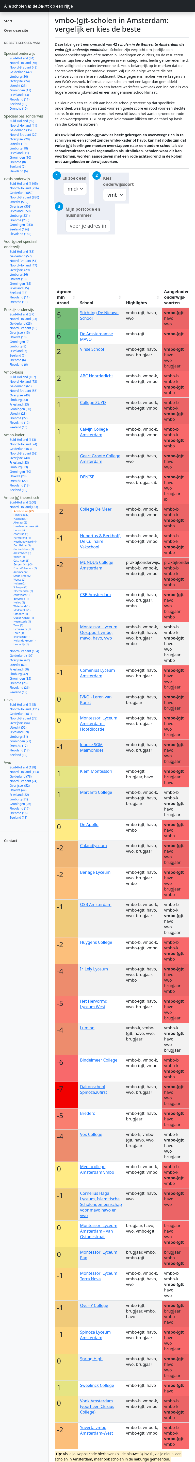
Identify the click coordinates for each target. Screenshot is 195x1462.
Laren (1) (18, 633)
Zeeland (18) (18, 692)
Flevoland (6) (19, 171)
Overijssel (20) (20, 139)
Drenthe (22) (18, 418)
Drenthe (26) (18, 683)
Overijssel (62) (20, 660)
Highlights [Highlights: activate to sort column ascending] (136, 303)
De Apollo (89, 824)
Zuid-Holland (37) (22, 314)
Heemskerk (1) (22, 629)
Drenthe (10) (18, 108)
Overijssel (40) (20, 395)
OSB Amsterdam (95, 904)
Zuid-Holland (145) (23, 704)
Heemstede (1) (22, 621)
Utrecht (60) (18, 665)
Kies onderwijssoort (116, 181)
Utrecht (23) (18, 85)
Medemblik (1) (21, 610)
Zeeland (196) (19, 229)
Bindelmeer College (98, 1060)
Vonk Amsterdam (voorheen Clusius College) (97, 1406)
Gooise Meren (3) (23, 549)
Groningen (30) (20, 409)
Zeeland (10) (18, 104)
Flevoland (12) (19, 423)
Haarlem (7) (20, 518)
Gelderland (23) (20, 323)
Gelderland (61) (20, 386)
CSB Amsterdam (95, 594)
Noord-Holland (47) (23, 265)
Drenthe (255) (19, 220)
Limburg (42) (19, 674)
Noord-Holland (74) (23, 444)
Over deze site (16, 30)
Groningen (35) (20, 678)
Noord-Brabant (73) (23, 718)
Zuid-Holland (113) (23, 440)
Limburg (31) (19, 736)
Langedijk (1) (21, 644)
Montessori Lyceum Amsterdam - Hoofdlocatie (98, 723)
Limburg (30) (19, 76)
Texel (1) (18, 625)
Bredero (87, 1113)
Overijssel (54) (20, 723)
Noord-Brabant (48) (23, 67)
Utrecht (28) (18, 413)
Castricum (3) (21, 560)
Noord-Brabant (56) (23, 391)
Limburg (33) (19, 400)
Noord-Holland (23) (23, 319)
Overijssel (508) (20, 206)
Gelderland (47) (20, 72)
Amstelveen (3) (22, 553)
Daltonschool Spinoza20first (93, 1089)
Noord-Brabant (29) (23, 134)
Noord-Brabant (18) (23, 328)
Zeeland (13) (18, 293)
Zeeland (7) (17, 166)
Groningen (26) (20, 804)
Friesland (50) (19, 669)
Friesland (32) (19, 795)
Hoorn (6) (19, 530)
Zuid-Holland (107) (23, 377)
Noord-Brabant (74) (23, 781)
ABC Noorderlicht (96, 376)
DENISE (87, 477)
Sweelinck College (97, 1385)
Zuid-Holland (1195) (24, 183)
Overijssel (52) (20, 785)
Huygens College (96, 942)
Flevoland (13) (19, 485)
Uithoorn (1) (20, 614)
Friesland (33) (19, 404)
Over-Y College (94, 1305)
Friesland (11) (19, 153)
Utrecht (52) (18, 727)
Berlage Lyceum (95, 872)
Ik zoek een (74, 178)
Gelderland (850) (21, 193)
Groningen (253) (21, 225)
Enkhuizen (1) (21, 636)
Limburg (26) (19, 274)
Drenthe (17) (18, 746)
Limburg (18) (19, 148)
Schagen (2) (20, 587)
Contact (10, 840)
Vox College (91, 1134)
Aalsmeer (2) (20, 572)
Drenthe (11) (18, 302)
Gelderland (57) (20, 256)
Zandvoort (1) (21, 595)
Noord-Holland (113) (24, 772)
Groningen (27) (20, 741)
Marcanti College (96, 792)
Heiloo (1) (19, 602)
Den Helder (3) (22, 545)
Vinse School (92, 349)
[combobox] (88, 226)
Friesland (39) (19, 732)
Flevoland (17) (19, 750)
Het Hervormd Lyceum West (93, 1004)
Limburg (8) (18, 346)
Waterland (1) (21, 606)
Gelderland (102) (21, 655)
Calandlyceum (93, 845)
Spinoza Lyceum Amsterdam (95, 1334)
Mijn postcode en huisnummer (83, 212)
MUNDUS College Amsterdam (96, 565)
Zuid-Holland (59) (22, 121)
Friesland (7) (18, 351)
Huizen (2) (19, 583)
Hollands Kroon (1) (24, 640)
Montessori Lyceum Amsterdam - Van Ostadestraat (98, 1231)
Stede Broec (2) (22, 576)
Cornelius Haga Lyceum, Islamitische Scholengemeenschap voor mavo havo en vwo (101, 1204)
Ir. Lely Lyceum (94, 969)
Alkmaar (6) (20, 522)
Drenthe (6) (18, 360)
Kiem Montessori (96, 771)
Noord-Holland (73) (23, 381)
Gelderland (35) (20, 130)
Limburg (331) (20, 215)
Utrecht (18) (18, 279)
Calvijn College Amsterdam (94, 432)
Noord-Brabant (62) (23, 453)
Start (8, 21)
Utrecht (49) (18, 790)
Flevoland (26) (19, 687)
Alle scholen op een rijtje (26, 6)
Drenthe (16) (18, 813)
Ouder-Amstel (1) (23, 617)
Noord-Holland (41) (23, 125)
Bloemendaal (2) (23, 591)
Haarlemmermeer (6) (26, 526)
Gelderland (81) (20, 714)
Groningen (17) (20, 90)
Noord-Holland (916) (24, 188)
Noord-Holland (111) (24, 709)
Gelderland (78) (20, 776)
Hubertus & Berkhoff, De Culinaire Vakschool (100, 541)
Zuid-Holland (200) (23, 502)
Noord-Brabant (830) (24, 197)
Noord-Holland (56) (23, 63)
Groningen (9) (19, 342)
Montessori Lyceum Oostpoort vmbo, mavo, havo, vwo (98, 632)
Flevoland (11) (19, 99)
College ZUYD (93, 402)
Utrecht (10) (18, 337)
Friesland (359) (20, 211)
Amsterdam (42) (24, 511)
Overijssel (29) (20, 270)
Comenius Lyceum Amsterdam (97, 673)
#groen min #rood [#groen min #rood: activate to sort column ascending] (64, 297)
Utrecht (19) (18, 144)
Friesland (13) (19, 95)
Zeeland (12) (18, 755)
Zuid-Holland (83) (22, 251)
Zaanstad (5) (20, 534)
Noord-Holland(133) (24, 507)
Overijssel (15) (20, 332)
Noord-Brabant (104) (24, 651)
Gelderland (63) (20, 449)
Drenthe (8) (18, 162)
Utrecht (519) (19, 202)
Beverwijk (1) (20, 598)
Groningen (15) (20, 283)
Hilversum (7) (21, 515)
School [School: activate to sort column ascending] (86, 303)
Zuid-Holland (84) (22, 58)
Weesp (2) (19, 579)
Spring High (91, 1359)
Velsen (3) (19, 557)
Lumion (87, 1028)
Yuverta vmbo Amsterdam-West (96, 1430)
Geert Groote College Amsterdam (100, 458)
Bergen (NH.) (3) (22, 564)
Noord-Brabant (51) (23, 261)
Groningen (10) (20, 157)
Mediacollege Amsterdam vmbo (97, 1169)
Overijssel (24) (20, 81)
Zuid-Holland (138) (23, 767)
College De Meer (95, 509)
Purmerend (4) (22, 538)
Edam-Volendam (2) (25, 568)
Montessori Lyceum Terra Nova (98, 1276)
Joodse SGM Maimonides (92, 747)
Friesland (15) (19, 288)
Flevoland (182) (20, 234)
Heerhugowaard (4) (25, 541)
